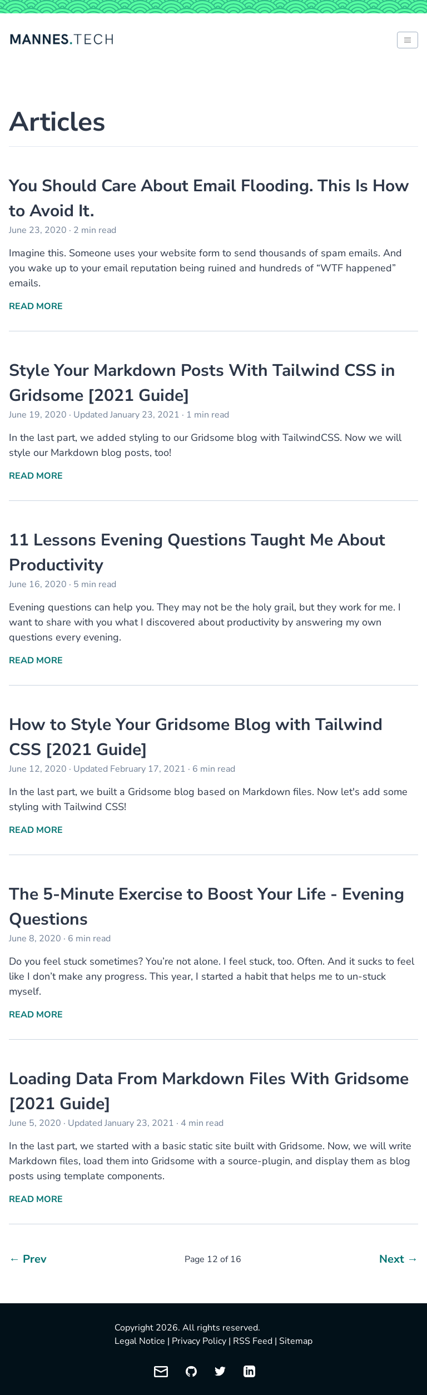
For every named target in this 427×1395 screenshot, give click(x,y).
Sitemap (295, 1341)
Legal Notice (140, 1341)
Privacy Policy (199, 1341)
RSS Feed (252, 1341)
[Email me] (161, 1371)
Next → (398, 1259)
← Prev (28, 1259)
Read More (36, 306)
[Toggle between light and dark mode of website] (407, 40)
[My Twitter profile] (220, 1371)
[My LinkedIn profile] (249, 1371)
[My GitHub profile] (191, 1371)
